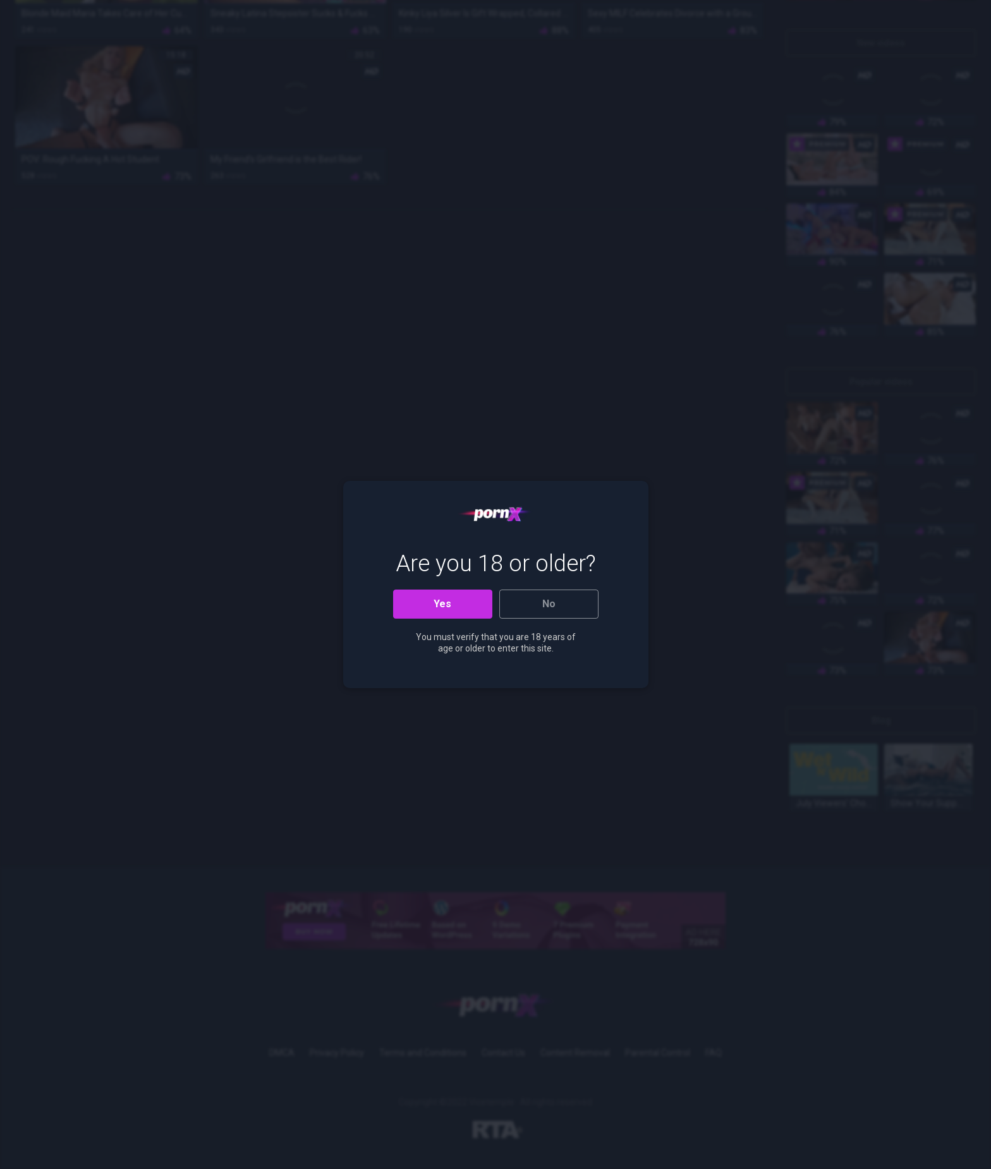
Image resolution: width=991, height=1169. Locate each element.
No (549, 604)
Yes (442, 604)
